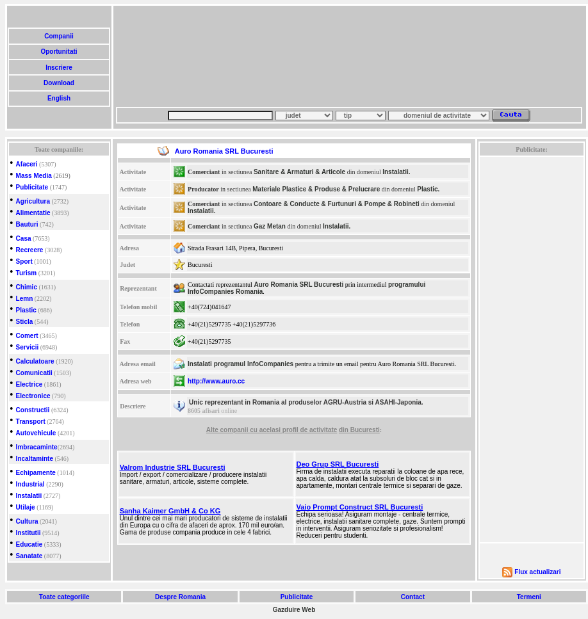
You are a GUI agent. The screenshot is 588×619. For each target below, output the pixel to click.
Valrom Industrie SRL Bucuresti (172, 467)
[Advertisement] (178, 56)
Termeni (529, 596)
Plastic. (428, 189)
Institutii (28, 532)
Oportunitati (59, 51)
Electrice (29, 384)
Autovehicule (36, 433)
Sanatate (29, 555)
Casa (23, 238)
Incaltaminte (34, 458)
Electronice (33, 395)
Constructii (33, 410)
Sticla (24, 321)
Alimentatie (33, 212)
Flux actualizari (537, 571)
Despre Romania (180, 596)
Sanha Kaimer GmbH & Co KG (170, 511)
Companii (58, 36)
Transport (30, 421)
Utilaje (25, 507)
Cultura (27, 521)
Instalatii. (396, 171)
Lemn (24, 298)
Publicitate (32, 187)
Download (59, 82)
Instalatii (29, 495)
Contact (413, 596)
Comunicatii (34, 372)
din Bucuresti (359, 429)
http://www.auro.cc (216, 381)
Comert (27, 335)
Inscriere (59, 67)
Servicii (27, 347)
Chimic (26, 287)
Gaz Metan (270, 226)
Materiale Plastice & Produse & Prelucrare (316, 189)
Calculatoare (35, 361)
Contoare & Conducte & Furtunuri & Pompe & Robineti (337, 203)
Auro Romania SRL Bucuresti (298, 284)
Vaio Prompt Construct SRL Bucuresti (360, 507)
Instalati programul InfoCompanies (240, 363)
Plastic (26, 310)
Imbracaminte (37, 447)
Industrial (30, 484)
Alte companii (228, 429)
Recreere (30, 249)
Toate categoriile (64, 596)
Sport (24, 261)
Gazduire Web (294, 609)
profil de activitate (310, 429)
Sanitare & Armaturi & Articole (299, 171)
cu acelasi (266, 429)
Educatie (29, 544)
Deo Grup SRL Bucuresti (338, 464)
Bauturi (27, 224)
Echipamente (36, 472)
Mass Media (34, 175)
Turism (26, 273)
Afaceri (27, 164)
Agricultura (33, 201)
